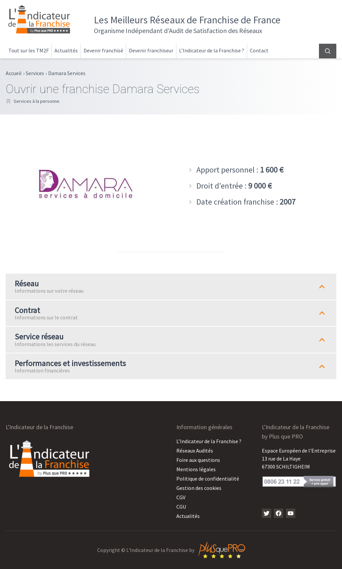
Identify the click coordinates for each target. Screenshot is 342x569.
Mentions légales (196, 469)
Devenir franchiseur (151, 50)
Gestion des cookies (198, 488)
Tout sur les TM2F (28, 50)
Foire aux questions (198, 460)
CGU (181, 506)
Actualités (66, 50)
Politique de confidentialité (207, 478)
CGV (180, 497)
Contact (259, 50)
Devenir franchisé (103, 50)
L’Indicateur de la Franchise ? (211, 50)
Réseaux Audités (194, 450)
